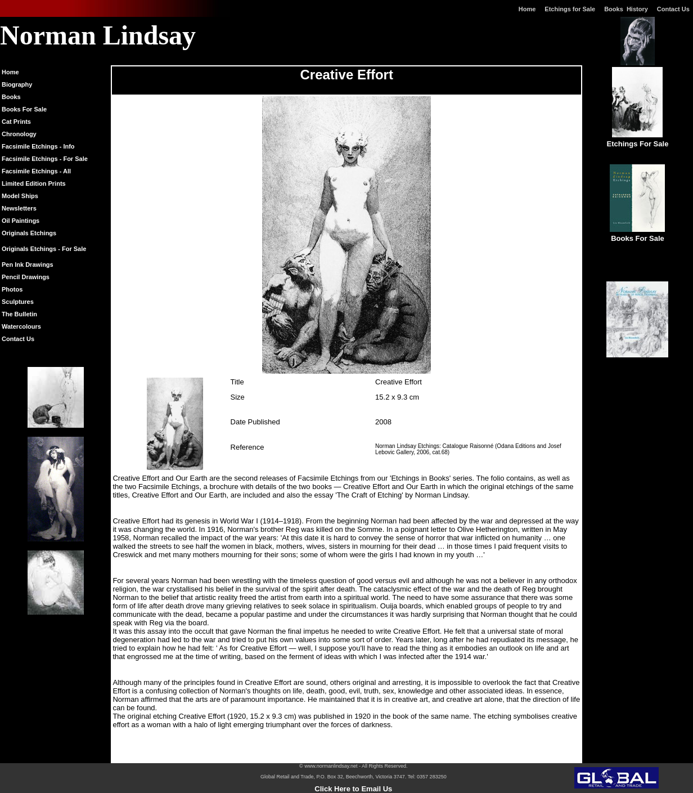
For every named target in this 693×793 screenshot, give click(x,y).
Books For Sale (24, 109)
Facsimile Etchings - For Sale (45, 158)
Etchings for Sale (569, 9)
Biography (17, 84)
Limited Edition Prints (34, 183)
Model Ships (20, 195)
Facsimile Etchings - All (36, 171)
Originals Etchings (29, 233)
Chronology (19, 134)
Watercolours (21, 326)
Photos (12, 289)
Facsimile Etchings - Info (38, 146)
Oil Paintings (20, 220)
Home (527, 9)
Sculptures (18, 301)
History (637, 9)
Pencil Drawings (26, 277)
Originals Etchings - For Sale (44, 248)
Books (615, 9)
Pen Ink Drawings (27, 264)
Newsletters (19, 208)
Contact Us (675, 9)
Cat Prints (16, 121)
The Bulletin (19, 314)
